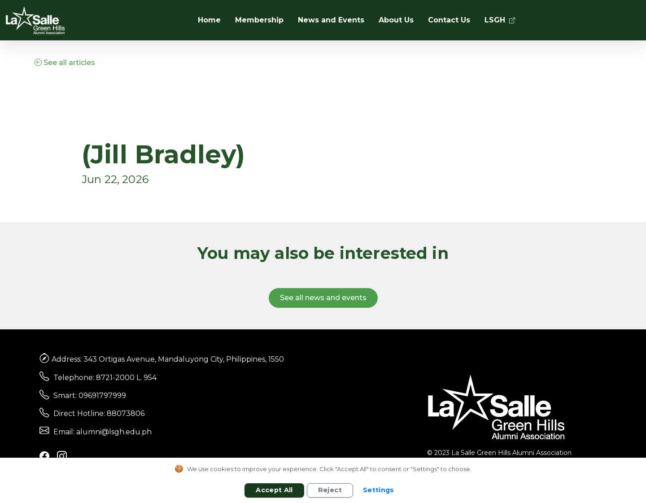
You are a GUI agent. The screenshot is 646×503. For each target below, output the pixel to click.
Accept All (274, 490)
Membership (259, 20)
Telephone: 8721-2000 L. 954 (105, 377)
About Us (396, 20)
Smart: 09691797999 (89, 395)
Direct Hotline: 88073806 (98, 413)
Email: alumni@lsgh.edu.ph (102, 432)
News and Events (331, 20)
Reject (330, 490)
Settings (378, 490)
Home (209, 20)
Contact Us (449, 20)
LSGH (499, 20)
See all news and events (323, 297)
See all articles (65, 62)
